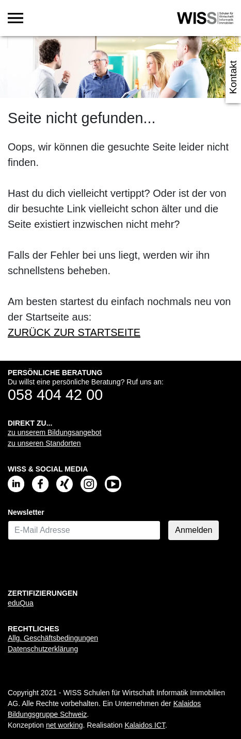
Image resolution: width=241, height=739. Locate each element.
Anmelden (193, 530)
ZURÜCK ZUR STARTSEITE (74, 332)
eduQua (21, 603)
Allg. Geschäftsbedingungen (53, 638)
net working (64, 725)
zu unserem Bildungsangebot (54, 432)
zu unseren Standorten (44, 443)
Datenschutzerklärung (43, 649)
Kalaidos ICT (144, 725)
